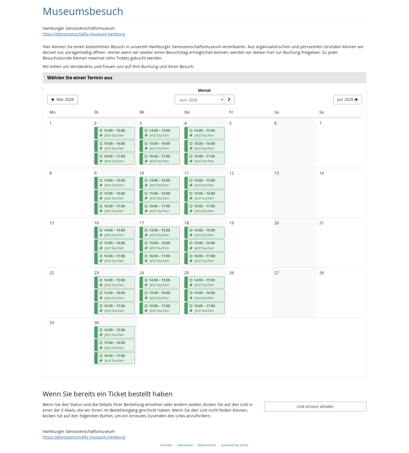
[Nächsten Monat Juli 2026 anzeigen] (347, 100)
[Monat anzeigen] (229, 99)
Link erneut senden (315, 406)
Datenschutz (207, 445)
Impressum (185, 445)
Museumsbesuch (83, 11)
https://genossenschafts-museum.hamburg (84, 34)
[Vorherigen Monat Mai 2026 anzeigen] (62, 100)
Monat (204, 90)
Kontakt (166, 445)
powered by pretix (235, 445)
